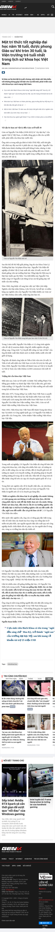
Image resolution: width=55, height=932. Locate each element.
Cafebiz (18, 1)
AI (9, 15)
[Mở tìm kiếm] (53, 6)
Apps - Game (16, 866)
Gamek (4, 1)
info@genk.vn (10, 890)
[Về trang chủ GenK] (8, 7)
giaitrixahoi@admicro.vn (46, 900)
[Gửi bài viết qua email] (3, 73)
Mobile (4, 15)
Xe (38, 15)
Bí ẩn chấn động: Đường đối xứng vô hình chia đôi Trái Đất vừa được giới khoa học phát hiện (13, 703)
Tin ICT (13, 15)
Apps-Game (43, 15)
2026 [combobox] (40, 679)
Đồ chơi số (48, 15)
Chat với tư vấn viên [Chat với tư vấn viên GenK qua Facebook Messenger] (45, 923)
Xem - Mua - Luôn (32, 15)
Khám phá (26, 15)
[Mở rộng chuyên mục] (51, 14)
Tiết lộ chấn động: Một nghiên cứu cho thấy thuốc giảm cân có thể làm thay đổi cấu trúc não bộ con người (38, 737)
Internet (19, 15)
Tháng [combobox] (30, 679)
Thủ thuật (6, 866)
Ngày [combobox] (21, 679)
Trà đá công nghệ (41, 859)
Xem (49, 679)
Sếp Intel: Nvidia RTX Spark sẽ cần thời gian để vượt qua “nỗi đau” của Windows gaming (13, 807)
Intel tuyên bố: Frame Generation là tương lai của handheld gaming (40, 803)
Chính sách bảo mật (8, 920)
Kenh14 (10, 1)
